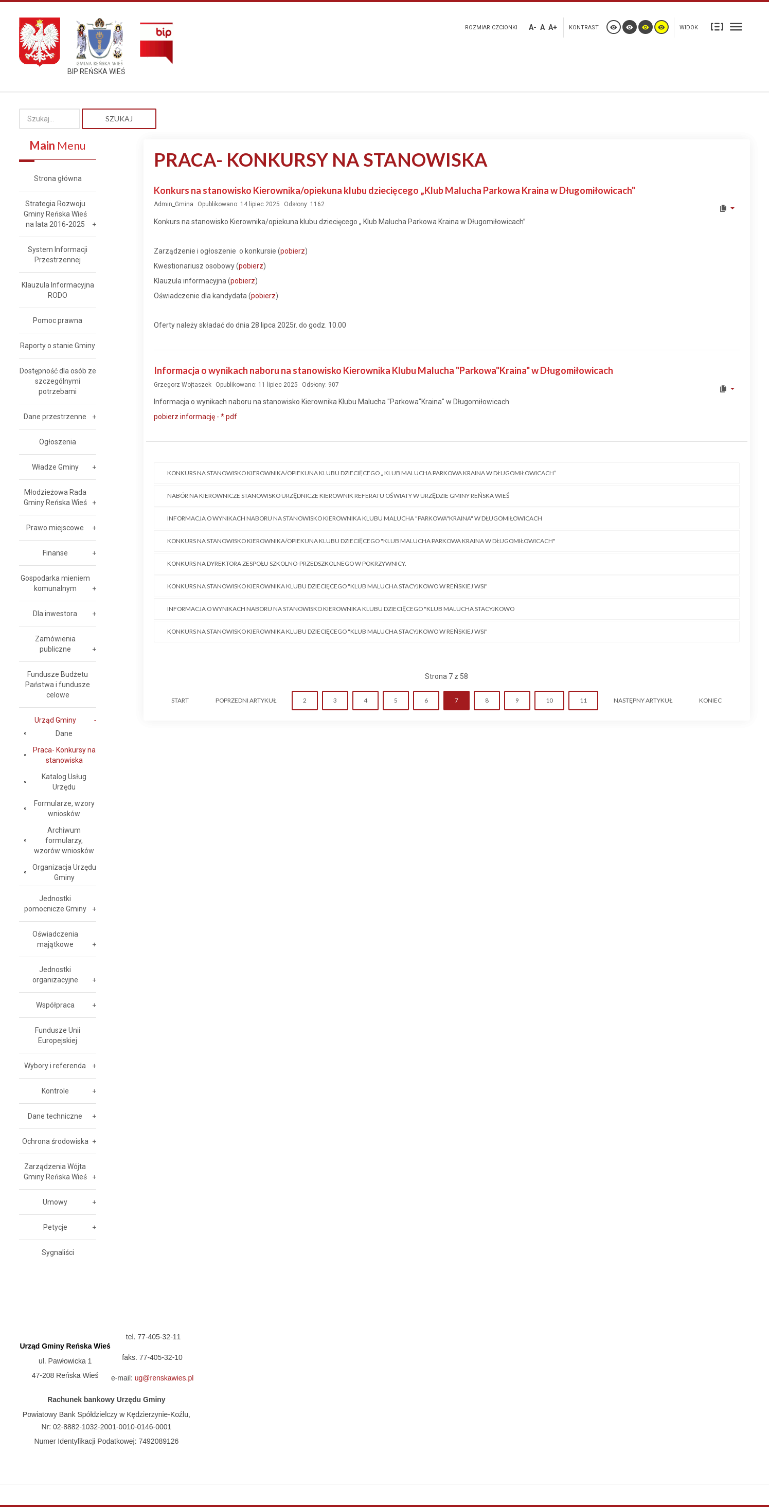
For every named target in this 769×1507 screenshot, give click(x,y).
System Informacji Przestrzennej (57, 254)
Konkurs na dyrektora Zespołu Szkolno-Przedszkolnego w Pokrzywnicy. (286, 563)
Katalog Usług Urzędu (64, 782)
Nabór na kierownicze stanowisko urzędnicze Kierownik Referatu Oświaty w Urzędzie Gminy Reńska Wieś (338, 495)
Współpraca (55, 1005)
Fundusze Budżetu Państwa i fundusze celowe (57, 684)
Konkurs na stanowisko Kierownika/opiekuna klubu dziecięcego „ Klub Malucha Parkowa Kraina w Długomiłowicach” (362, 473)
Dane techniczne (55, 1116)
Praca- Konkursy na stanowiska (64, 755)
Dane (64, 733)
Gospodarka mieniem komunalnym (55, 583)
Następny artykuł (643, 700)
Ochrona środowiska (55, 1141)
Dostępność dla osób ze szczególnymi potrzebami (58, 381)
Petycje (55, 1227)
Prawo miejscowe (55, 528)
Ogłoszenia (57, 442)
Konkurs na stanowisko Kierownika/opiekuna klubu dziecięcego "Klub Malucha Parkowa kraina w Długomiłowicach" (361, 541)
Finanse (55, 553)
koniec (710, 700)
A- (532, 27)
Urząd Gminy (55, 720)
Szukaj (119, 118)
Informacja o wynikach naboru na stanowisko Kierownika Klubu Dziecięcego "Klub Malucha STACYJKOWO (340, 609)
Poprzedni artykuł (246, 700)
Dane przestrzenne (55, 416)
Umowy (55, 1202)
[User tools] (726, 208)
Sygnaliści (58, 1252)
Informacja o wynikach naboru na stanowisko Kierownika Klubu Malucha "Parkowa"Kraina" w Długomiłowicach (383, 370)
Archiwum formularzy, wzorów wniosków (64, 840)
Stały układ (717, 26)
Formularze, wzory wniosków (64, 808)
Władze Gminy (55, 467)
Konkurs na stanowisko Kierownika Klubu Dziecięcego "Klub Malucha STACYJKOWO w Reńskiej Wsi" (327, 586)
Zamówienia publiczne (55, 644)
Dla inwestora (55, 613)
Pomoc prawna (57, 320)
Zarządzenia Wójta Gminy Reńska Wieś (55, 1171)
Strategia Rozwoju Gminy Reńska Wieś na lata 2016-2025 (55, 214)
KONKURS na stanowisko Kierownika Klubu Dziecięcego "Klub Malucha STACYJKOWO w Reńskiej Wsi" (327, 631)
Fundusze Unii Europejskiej (57, 1035)
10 (549, 700)
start (180, 700)
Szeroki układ (736, 26)
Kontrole (55, 1091)
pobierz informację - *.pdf (195, 416)
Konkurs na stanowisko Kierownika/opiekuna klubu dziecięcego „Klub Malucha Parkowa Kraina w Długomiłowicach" (394, 190)
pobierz (292, 251)
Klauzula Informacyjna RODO (58, 290)
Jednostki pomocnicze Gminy (55, 903)
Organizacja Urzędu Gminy (64, 872)
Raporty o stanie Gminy (57, 346)
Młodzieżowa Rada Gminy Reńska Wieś (55, 497)
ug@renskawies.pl (164, 1378)
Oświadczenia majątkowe (55, 939)
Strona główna (58, 178)
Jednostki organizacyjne (55, 974)
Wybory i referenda (55, 1066)
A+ (552, 27)
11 (583, 700)
